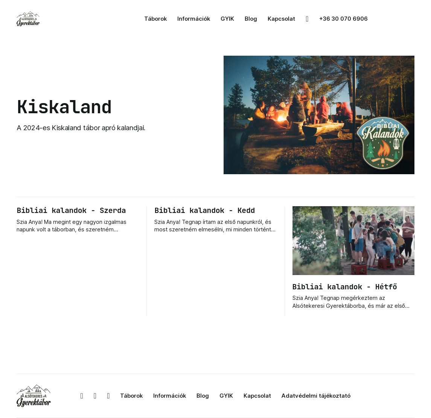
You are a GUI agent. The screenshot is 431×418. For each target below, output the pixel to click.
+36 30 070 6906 (343, 18)
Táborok (155, 18)
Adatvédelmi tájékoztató (316, 395)
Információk (193, 18)
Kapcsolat (281, 18)
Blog (251, 18)
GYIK (227, 18)
